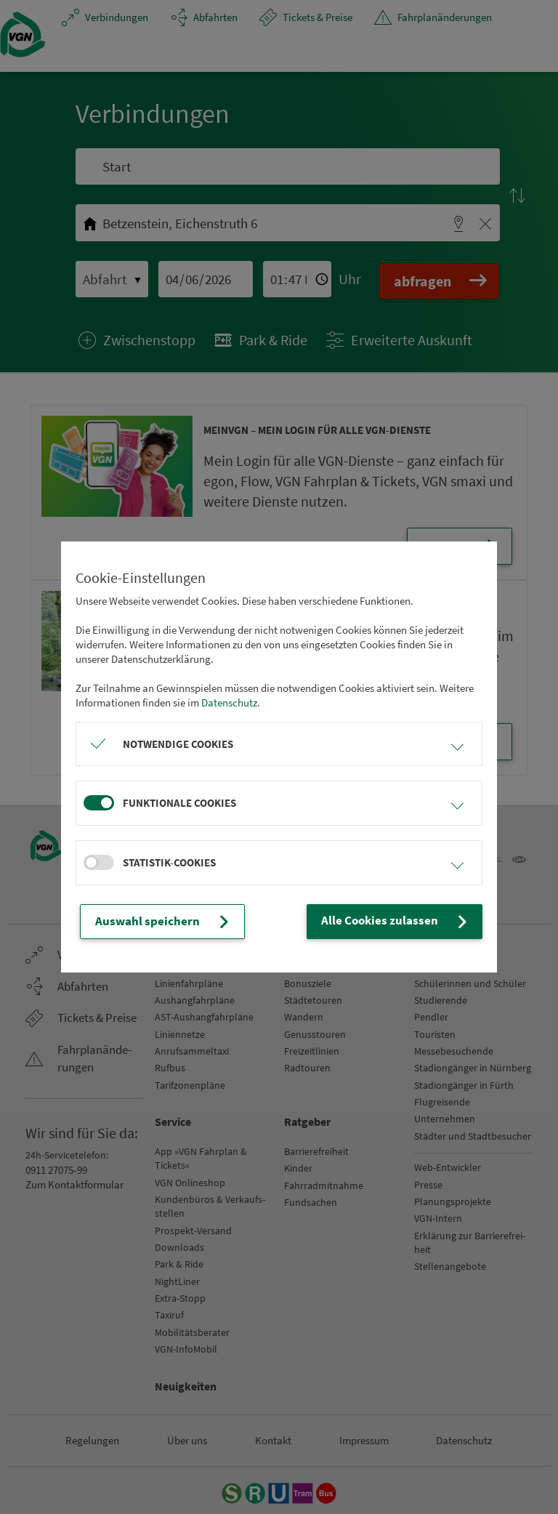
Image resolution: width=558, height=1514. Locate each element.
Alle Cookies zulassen (403, 921)
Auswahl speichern (157, 921)
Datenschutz (229, 703)
